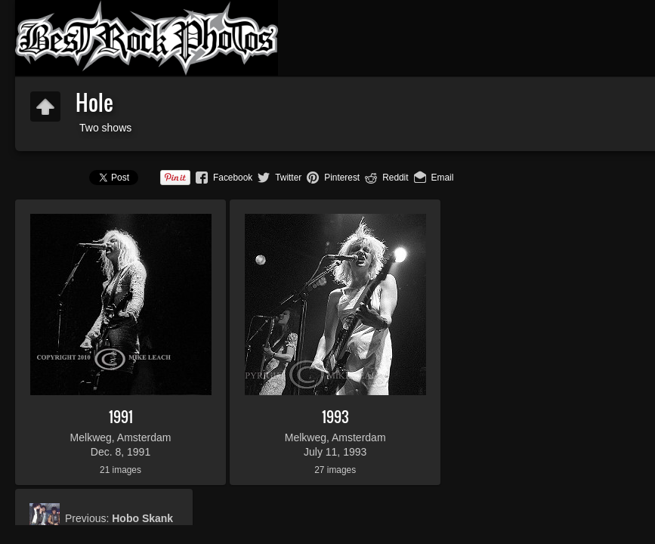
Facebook (232, 177)
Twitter (288, 177)
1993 (335, 416)
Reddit (395, 177)
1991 (121, 416)
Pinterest (342, 177)
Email (442, 177)
